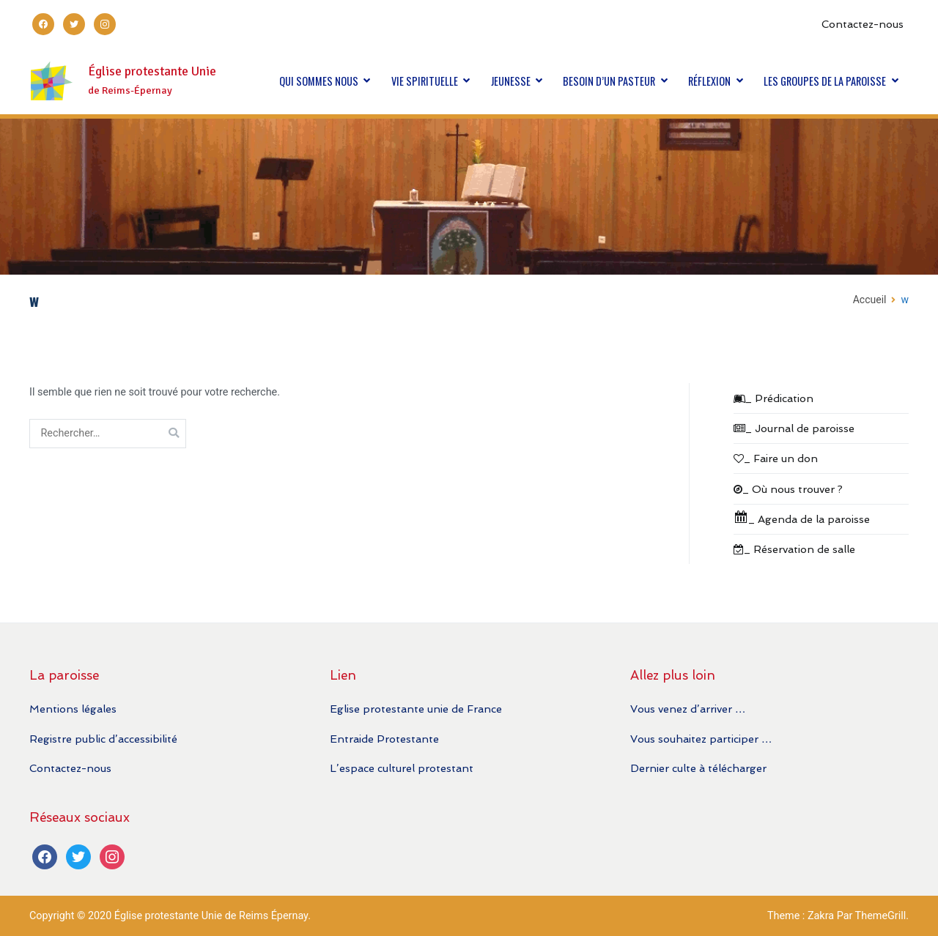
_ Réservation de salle (794, 549)
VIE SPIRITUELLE (424, 81)
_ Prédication (773, 398)
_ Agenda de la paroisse (802, 517)
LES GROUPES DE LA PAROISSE (825, 81)
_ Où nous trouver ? (788, 489)
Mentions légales (73, 708)
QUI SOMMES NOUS (318, 81)
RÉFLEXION (709, 81)
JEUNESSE (511, 81)
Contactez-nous (862, 24)
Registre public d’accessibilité (103, 738)
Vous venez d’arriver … (687, 708)
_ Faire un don (776, 458)
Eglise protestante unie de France (416, 708)
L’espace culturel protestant (401, 768)
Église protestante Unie (152, 71)
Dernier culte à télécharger (698, 768)
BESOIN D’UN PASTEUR (609, 81)
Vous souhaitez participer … (701, 738)
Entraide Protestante (384, 738)
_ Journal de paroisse (794, 428)
